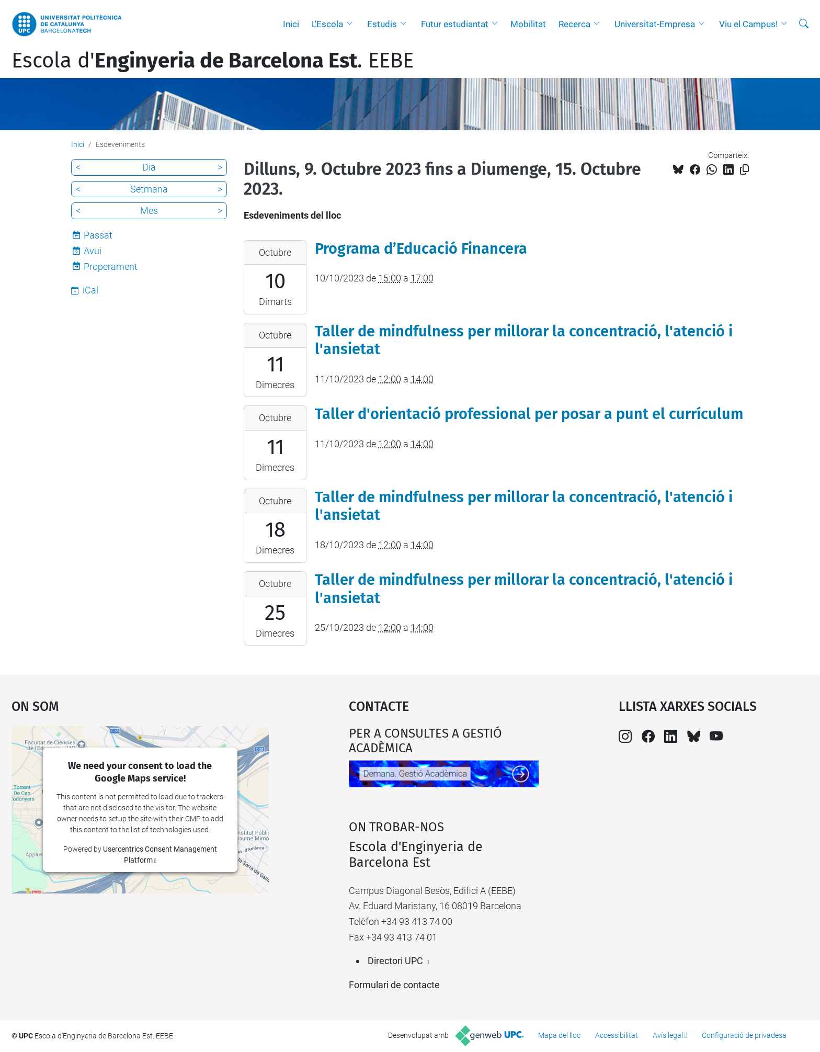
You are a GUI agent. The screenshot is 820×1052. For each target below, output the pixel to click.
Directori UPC (395, 960)
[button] (352, 24)
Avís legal (668, 1035)
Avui (92, 250)
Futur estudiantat (454, 24)
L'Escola (327, 24)
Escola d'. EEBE (213, 60)
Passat (98, 235)
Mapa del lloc (559, 1035)
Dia (149, 167)
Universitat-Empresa (654, 24)
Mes (149, 210)
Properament (111, 266)
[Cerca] (803, 24)
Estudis (382, 24)
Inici (291, 24)
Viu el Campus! (748, 24)
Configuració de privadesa (744, 1035)
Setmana (149, 189)
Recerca (574, 24)
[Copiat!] (744, 170)
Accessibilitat (616, 1035)
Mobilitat (528, 24)
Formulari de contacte (394, 984)
